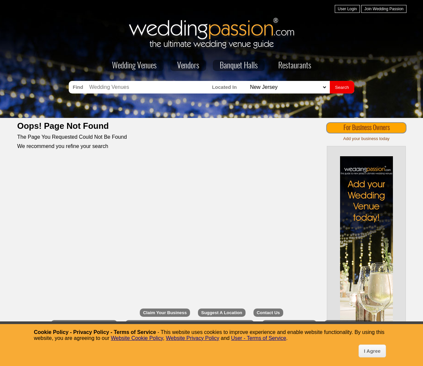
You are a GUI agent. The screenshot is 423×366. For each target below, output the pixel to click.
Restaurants (294, 66)
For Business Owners (366, 128)
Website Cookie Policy (137, 338)
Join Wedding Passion (384, 9)
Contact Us (268, 312)
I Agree (372, 351)
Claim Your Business (165, 312)
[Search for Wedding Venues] (149, 87)
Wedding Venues (134, 66)
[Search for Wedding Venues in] (287, 87)
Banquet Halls (239, 66)
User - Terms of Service (258, 338)
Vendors (188, 66)
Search (342, 87)
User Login (347, 9)
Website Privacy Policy (192, 338)
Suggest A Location (221, 312)
